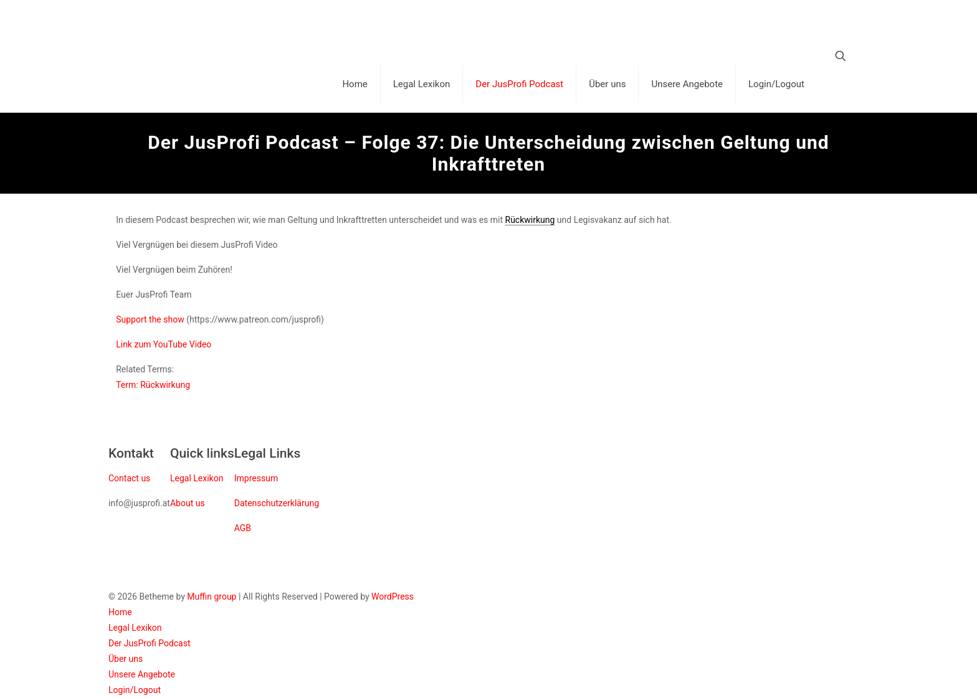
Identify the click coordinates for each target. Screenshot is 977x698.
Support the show (150, 319)
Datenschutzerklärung (276, 503)
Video (200, 344)
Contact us (129, 478)
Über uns (125, 659)
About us (187, 503)
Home (120, 612)
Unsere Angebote (141, 674)
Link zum (134, 344)
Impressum (256, 478)
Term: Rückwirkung (153, 385)
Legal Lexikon (196, 478)
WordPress (392, 596)
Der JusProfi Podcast (149, 643)
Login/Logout (134, 690)
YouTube (171, 344)
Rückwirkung (530, 220)
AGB (242, 528)
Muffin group (211, 596)
